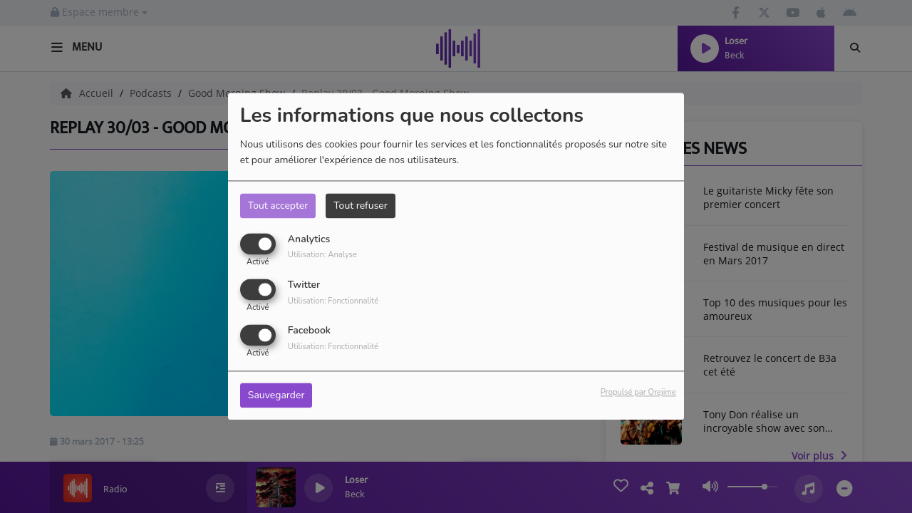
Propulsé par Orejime (638, 393)
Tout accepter (278, 205)
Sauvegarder (276, 396)
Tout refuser (360, 205)
